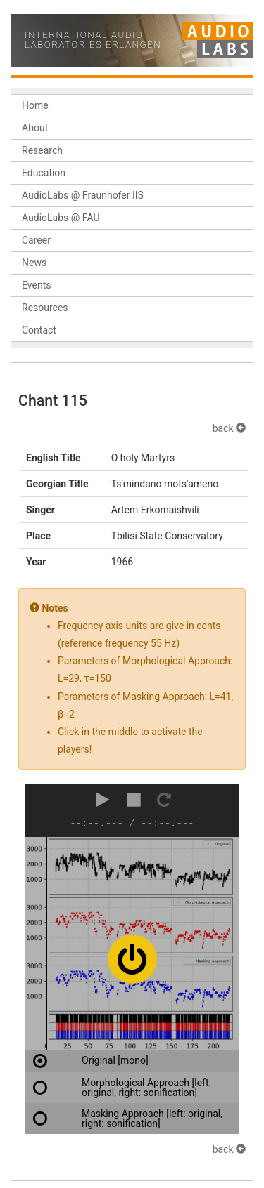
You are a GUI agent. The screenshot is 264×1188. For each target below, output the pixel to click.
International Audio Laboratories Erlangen (93, 40)
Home (35, 105)
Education (43, 172)
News (34, 262)
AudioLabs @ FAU (61, 217)
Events (36, 285)
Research (42, 150)
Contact (39, 330)
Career (36, 240)
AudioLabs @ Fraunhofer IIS (83, 195)
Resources (45, 307)
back (229, 428)
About (35, 127)
